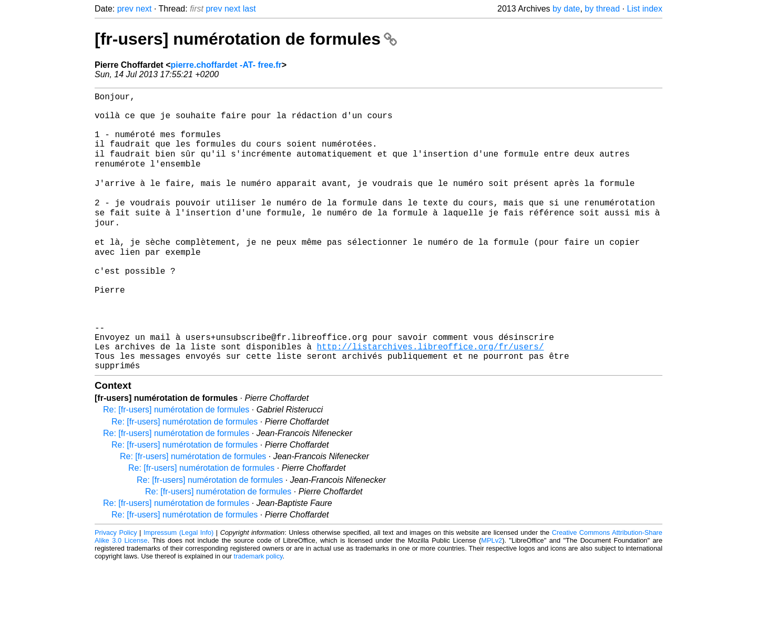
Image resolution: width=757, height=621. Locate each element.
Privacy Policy (116, 589)
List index (644, 8)
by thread (602, 8)
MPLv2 (491, 597)
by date (566, 8)
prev (125, 8)
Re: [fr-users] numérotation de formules (176, 466)
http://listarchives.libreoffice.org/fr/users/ (430, 399)
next (143, 8)
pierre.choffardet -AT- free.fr (225, 64)
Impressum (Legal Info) (178, 589)
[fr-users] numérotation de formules (246, 38)
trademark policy (258, 613)
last (249, 8)
